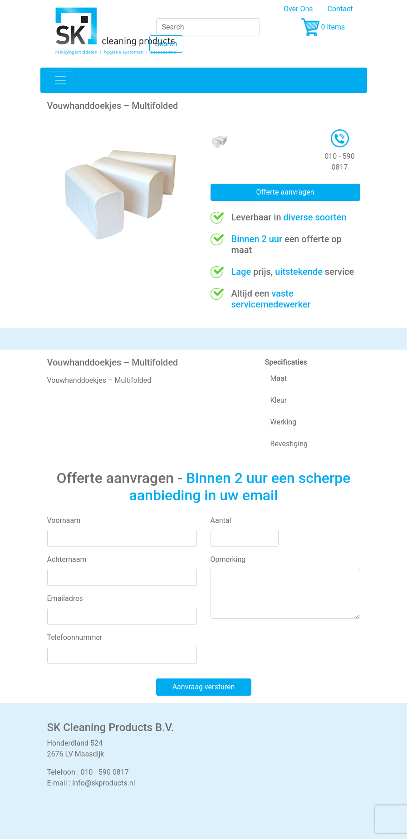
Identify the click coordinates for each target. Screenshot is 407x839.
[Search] (208, 26)
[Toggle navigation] (60, 80)
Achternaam (67, 559)
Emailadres (65, 598)
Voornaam (64, 520)
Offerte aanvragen (285, 192)
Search (166, 43)
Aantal (221, 520)
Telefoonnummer (75, 637)
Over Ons (298, 9)
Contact (340, 9)
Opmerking (228, 559)
